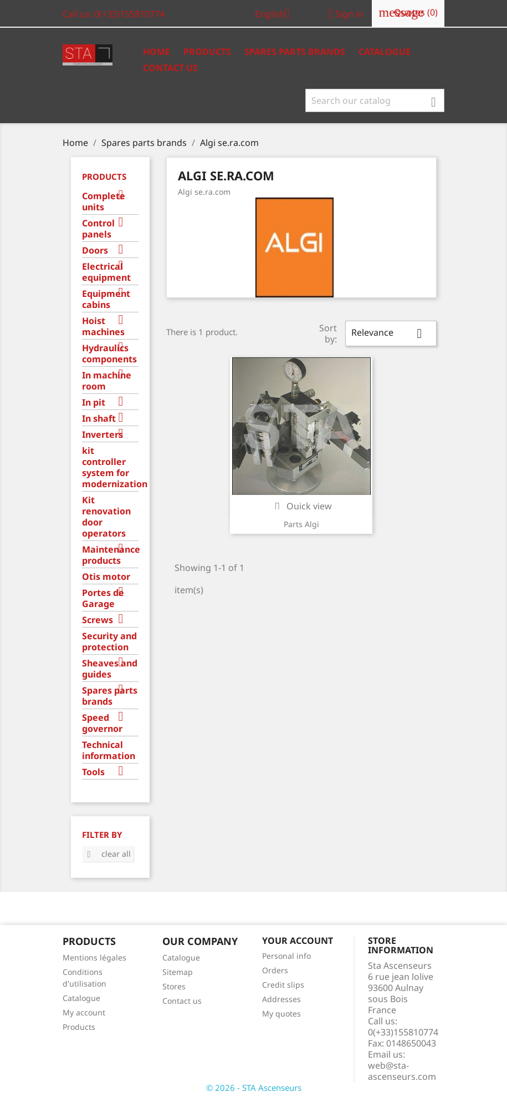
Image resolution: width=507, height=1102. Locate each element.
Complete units (103, 201)
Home (156, 52)
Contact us (170, 68)
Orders (275, 970)
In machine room (106, 381)
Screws (97, 620)
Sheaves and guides (109, 669)
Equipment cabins (106, 299)
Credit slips (283, 984)
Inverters (102, 435)
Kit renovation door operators (106, 516)
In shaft (99, 418)
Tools (93, 772)
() (408, 12)
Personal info (286, 956)
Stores (174, 986)
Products (207, 52)
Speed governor (102, 723)
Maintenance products (110, 555)
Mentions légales (94, 957)
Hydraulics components (109, 353)
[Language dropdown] (276, 15)
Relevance (390, 333)
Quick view (301, 506)
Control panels (98, 229)
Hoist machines (103, 326)
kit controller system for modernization (110, 467)
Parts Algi (301, 524)
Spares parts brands (109, 696)
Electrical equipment (106, 272)
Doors (95, 250)
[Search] (374, 100)
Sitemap (177, 972)
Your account (297, 940)
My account (84, 1012)
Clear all (108, 853)
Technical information (108, 750)
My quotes (281, 1013)
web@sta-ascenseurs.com (402, 1071)
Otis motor (106, 577)
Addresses (281, 999)
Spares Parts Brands (294, 52)
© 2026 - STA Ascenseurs (253, 1087)
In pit (93, 402)
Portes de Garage (103, 598)
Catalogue (385, 52)
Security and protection (109, 641)
